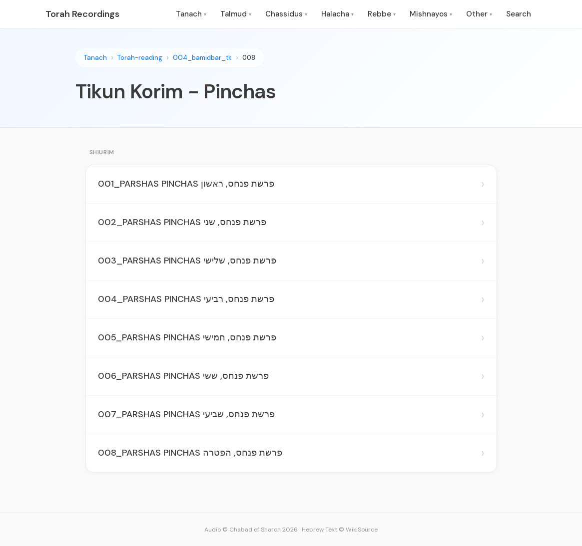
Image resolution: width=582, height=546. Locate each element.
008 (248, 57)
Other (479, 14)
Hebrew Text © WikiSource (340, 530)
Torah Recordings (82, 14)
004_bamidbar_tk (202, 57)
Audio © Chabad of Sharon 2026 (251, 530)
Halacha (337, 14)
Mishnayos (431, 14)
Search (518, 14)
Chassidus (286, 14)
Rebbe (382, 14)
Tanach (191, 14)
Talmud (235, 14)
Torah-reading (139, 57)
